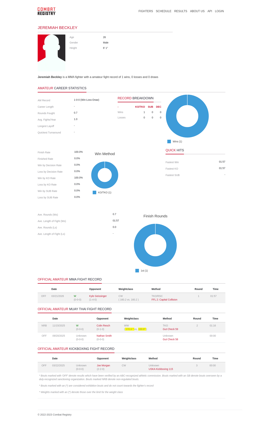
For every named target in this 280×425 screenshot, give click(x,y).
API (210, 11)
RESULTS (180, 11)
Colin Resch (103, 325)
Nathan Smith (104, 335)
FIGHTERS (146, 11)
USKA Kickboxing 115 (161, 369)
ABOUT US (197, 11)
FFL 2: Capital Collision (164, 299)
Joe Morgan (103, 365)
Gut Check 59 (170, 329)
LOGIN (219, 11)
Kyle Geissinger (98, 296)
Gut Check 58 (170, 339)
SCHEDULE (163, 11)
